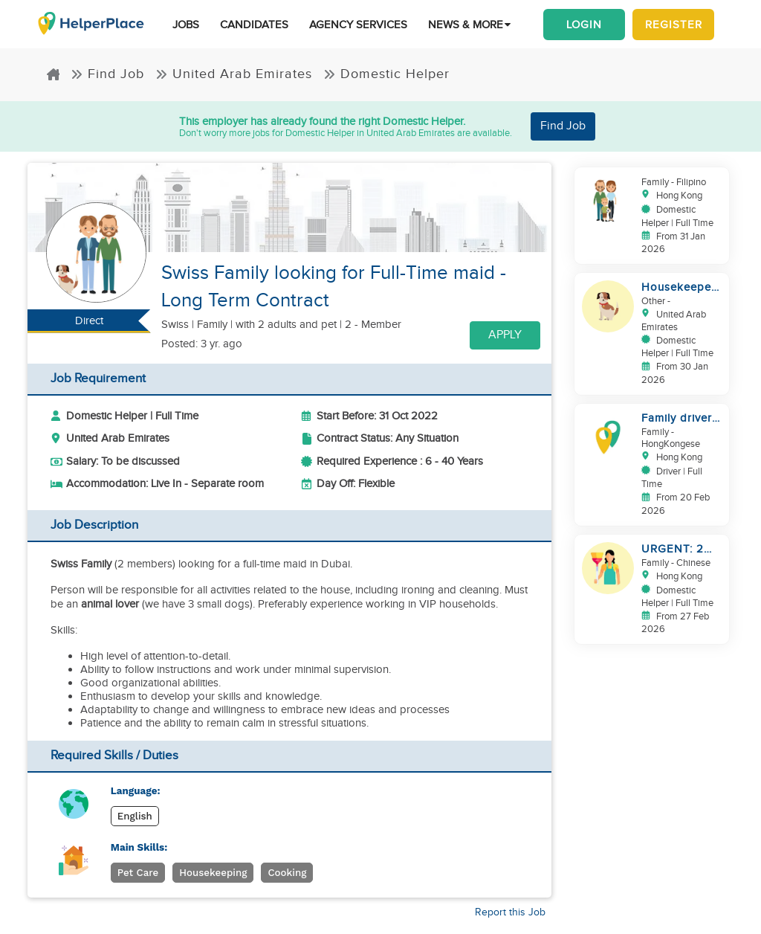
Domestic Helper (386, 74)
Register (673, 24)
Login (584, 24)
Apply (505, 335)
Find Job (107, 74)
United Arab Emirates (233, 74)
